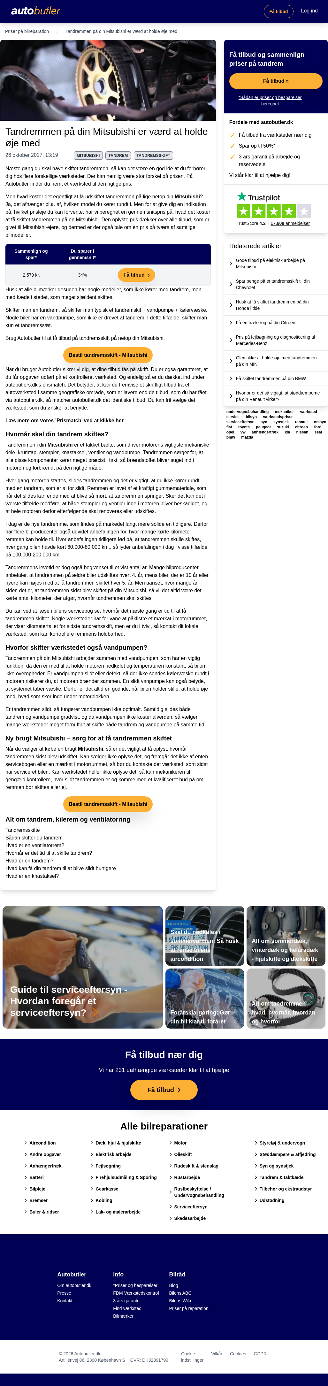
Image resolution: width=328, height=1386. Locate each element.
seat (318, 432)
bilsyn (252, 417)
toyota (244, 427)
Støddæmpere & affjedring (285, 1154)
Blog (173, 1285)
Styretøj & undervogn (280, 1142)
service (233, 417)
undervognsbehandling (248, 412)
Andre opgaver (42, 1154)
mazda (247, 437)
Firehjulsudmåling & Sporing (123, 1177)
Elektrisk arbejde (110, 1154)
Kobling (101, 1200)
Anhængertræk (42, 1165)
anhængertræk (265, 432)
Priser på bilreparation (27, 31)
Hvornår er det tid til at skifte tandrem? (48, 853)
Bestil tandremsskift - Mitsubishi (108, 355)
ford (317, 427)
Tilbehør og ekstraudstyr (283, 1188)
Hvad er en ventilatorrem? (34, 845)
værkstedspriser (278, 417)
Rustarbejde (184, 1177)
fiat (229, 427)
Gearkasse (104, 1188)
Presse (64, 1293)
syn (264, 422)
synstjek (281, 422)
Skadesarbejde (187, 1218)
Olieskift (180, 1154)
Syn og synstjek (274, 1165)
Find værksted (127, 1308)
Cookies (238, 1353)
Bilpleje (34, 1188)
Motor (178, 1142)
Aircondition (40, 1142)
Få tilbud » (276, 81)
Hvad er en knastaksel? (32, 876)
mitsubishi (88, 155)
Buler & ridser (41, 1211)
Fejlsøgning (105, 1165)
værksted (308, 412)
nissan (302, 432)
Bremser (36, 1200)
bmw (231, 437)
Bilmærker (123, 1316)
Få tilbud (278, 11)
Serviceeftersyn (188, 1206)
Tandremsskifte (22, 830)
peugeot (264, 427)
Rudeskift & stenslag (193, 1165)
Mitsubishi (187, 196)
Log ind (309, 10)
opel (230, 432)
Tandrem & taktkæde (279, 1177)
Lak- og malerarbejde (115, 1211)
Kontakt (64, 1300)
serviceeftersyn (241, 422)
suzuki (283, 427)
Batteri (33, 1177)
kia (288, 432)
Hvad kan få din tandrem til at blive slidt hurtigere (60, 868)
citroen (302, 427)
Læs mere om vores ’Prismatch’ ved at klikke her (64, 420)
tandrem (118, 155)
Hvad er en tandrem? (29, 860)
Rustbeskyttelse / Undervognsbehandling (196, 1192)
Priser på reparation (189, 1308)
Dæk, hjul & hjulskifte (115, 1142)
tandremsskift (154, 155)
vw (243, 432)
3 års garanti (125, 1300)
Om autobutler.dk (74, 1285)
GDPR (260, 1353)
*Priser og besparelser (135, 1285)
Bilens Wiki (180, 1300)
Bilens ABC (180, 1293)
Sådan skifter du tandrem (34, 837)
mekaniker (285, 412)
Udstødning (270, 1200)
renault (302, 422)
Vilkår (216, 1353)
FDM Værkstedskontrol (136, 1293)
